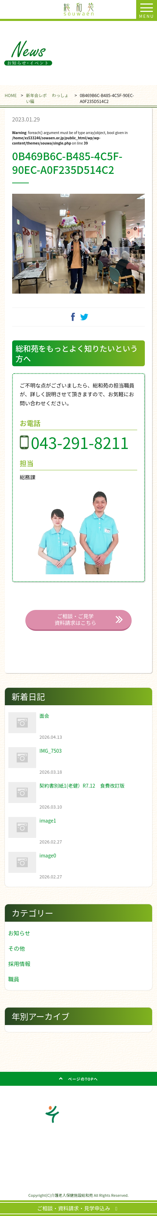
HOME (11, 95)
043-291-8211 (80, 442)
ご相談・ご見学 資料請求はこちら (75, 619)
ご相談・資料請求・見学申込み (76, 1208)
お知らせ (19, 933)
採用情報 (19, 963)
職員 (13, 979)
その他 (16, 948)
